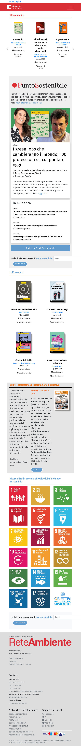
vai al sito (36, 470)
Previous (8, 48)
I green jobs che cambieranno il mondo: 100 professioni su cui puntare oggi (39, 156)
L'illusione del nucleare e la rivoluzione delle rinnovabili (40, 45)
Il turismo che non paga (57, 309)
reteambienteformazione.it (21, 735)
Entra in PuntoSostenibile (40, 248)
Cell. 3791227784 (14, 688)
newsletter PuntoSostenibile (29, 103)
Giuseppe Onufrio (40, 56)
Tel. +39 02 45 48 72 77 (16, 682)
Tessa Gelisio (15, 42)
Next (73, 48)
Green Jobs (18, 39)
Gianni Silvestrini (40, 54)
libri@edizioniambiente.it (18, 697)
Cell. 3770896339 (15, 685)
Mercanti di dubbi (23, 360)
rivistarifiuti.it (15, 729)
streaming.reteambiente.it (21, 732)
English (18, 1)
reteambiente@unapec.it (18, 703)
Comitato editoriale (16, 658)
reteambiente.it (16, 717)
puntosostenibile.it (17, 723)
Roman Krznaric (57, 366)
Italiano (11, 1)
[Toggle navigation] (70, 7)
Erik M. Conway (64, 43)
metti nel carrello (18, 55)
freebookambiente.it (18, 726)
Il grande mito (62, 39)
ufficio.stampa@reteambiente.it (31, 691)
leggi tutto (42, 193)
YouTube (47, 723)
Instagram (48, 726)
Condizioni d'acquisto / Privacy (20, 664)
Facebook (48, 714)
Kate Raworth (24, 312)
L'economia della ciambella (24, 309)
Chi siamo (12, 661)
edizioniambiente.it (18, 714)
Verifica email (20, 264)
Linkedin (47, 720)
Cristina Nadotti (57, 312)
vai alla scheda (18, 50)
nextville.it (13, 720)
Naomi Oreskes (61, 42)
